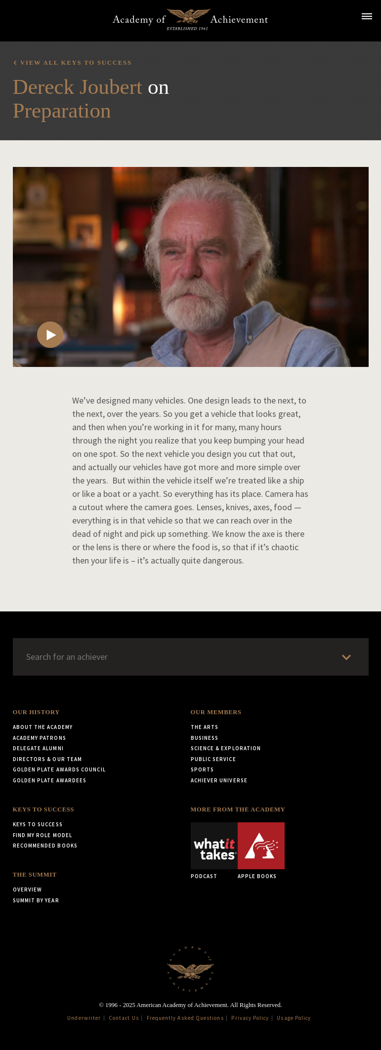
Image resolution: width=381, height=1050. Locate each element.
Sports (202, 769)
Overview (27, 889)
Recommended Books (45, 845)
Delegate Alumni (38, 748)
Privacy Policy (250, 1017)
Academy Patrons (39, 737)
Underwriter (84, 1017)
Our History (36, 712)
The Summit (35, 874)
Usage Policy (294, 1017)
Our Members (216, 712)
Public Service (213, 759)
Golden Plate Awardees (50, 780)
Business (205, 737)
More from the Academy (238, 809)
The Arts (205, 727)
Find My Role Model (42, 835)
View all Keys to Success (76, 62)
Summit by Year (36, 900)
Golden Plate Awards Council (59, 769)
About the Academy (43, 727)
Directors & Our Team (48, 759)
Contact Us (124, 1017)
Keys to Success (43, 809)
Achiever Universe (219, 780)
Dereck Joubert (78, 86)
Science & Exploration (226, 748)
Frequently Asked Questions (185, 1017)
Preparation (62, 110)
